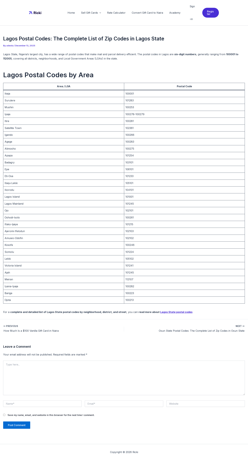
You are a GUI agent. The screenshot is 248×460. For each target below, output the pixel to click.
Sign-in (189, 13)
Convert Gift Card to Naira (146, 12)
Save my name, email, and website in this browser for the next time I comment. (51, 415)
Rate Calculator (116, 12)
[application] (100, 12)
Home (73, 12)
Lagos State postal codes (176, 312)
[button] (209, 13)
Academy (172, 12)
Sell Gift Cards (92, 12)
